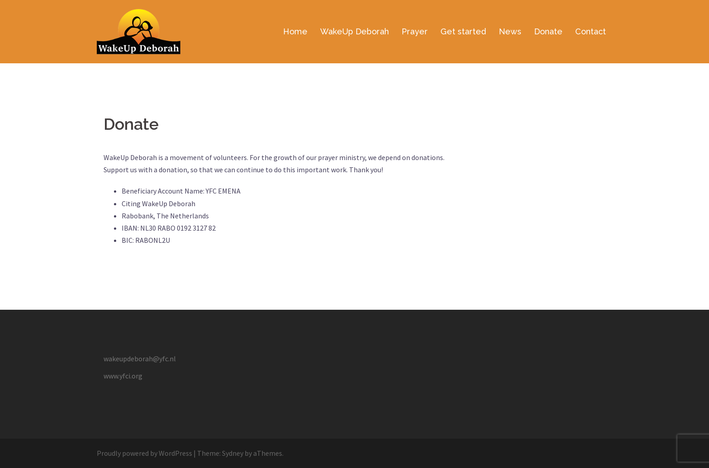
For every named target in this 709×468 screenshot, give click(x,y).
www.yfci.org (123, 375)
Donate (548, 31)
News (510, 31)
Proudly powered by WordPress (144, 453)
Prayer (415, 31)
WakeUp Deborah (354, 31)
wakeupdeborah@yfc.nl (140, 358)
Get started (463, 31)
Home (295, 31)
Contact (590, 31)
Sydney (232, 453)
